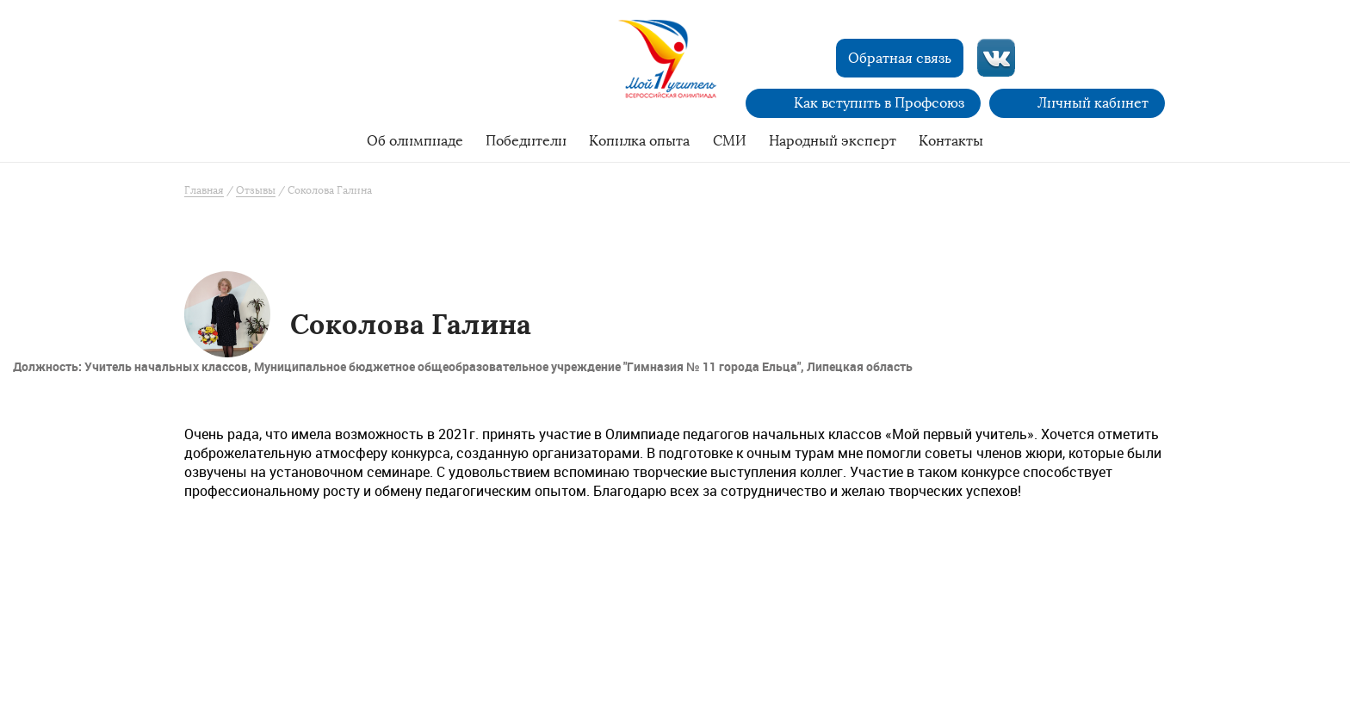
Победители (526, 141)
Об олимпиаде (415, 141)
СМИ (729, 141)
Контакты (951, 141)
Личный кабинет (1093, 103)
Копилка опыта (639, 141)
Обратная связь (899, 58)
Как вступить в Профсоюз (879, 103)
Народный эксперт (832, 141)
